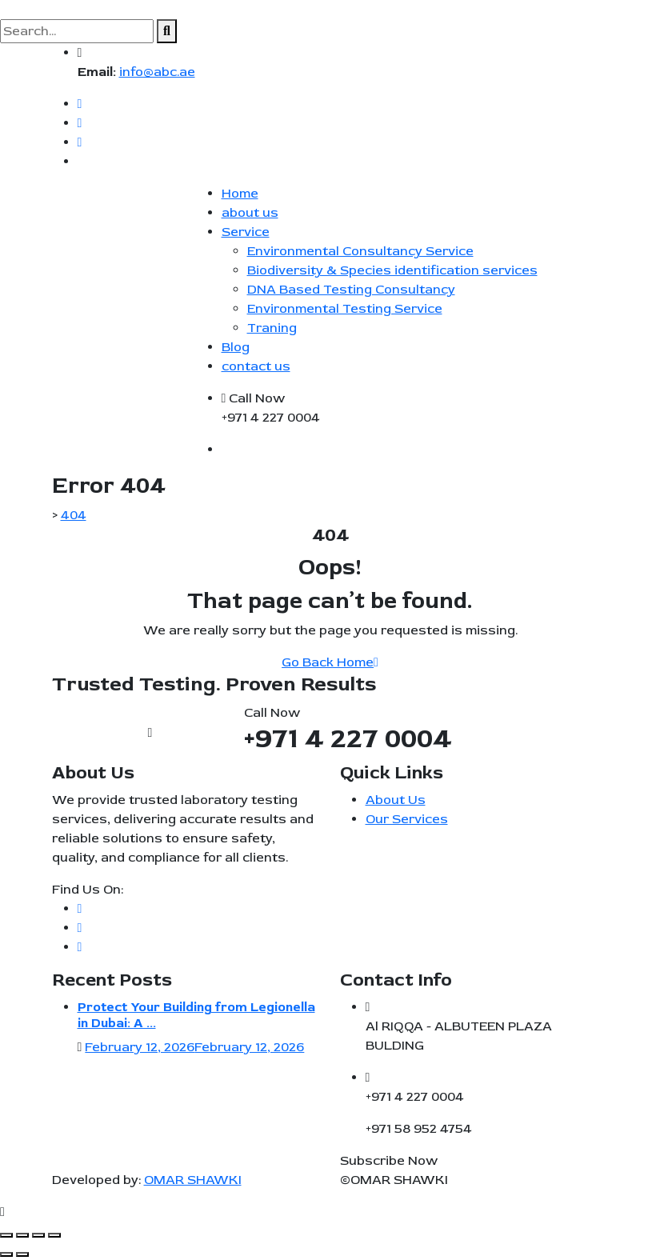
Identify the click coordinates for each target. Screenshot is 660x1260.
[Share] (38, 1235)
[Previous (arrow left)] (6, 1254)
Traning (272, 328)
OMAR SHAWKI (193, 1180)
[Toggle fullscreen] (22, 1235)
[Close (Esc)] (54, 1235)
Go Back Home (330, 662)
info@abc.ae (157, 72)
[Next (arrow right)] (22, 1254)
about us (250, 213)
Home (240, 194)
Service (246, 232)
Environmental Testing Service (344, 309)
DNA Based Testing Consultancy (351, 290)
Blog (236, 347)
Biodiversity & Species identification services (392, 270)
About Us (396, 800)
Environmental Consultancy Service (360, 251)
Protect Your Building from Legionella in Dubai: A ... (196, 1014)
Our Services (407, 819)
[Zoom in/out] (6, 1235)
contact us (256, 366)
